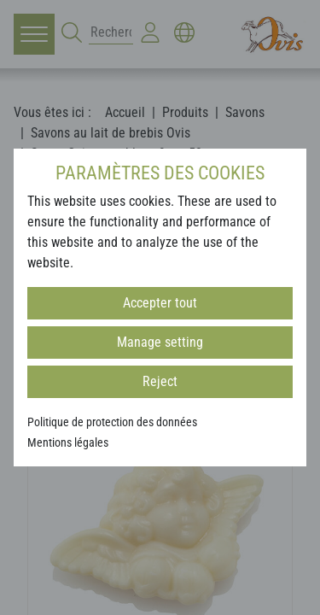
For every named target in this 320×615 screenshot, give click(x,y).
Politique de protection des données (112, 422)
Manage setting (160, 342)
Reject (160, 381)
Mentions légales (67, 442)
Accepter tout (160, 303)
